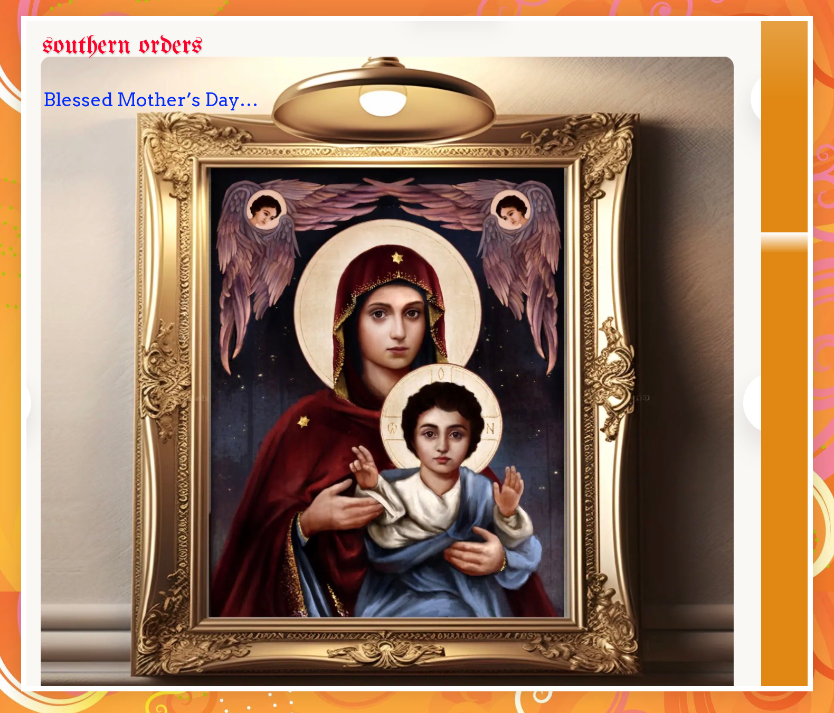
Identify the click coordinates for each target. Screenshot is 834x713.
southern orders (122, 46)
